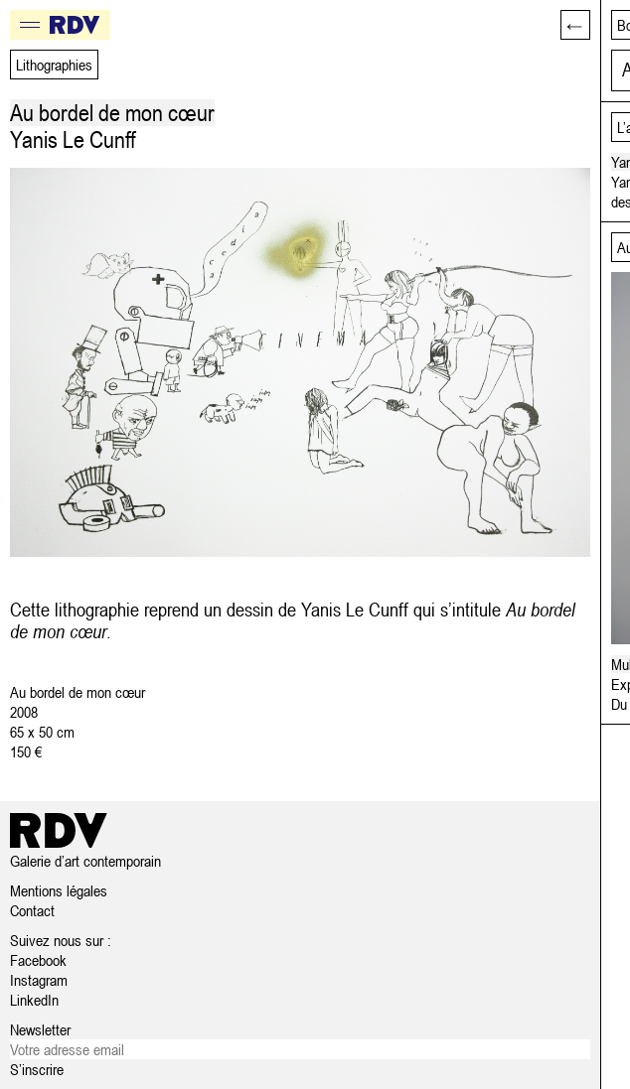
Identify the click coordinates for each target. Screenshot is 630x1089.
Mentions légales (58, 890)
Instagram (39, 980)
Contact (32, 910)
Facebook (38, 960)
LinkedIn (34, 1000)
